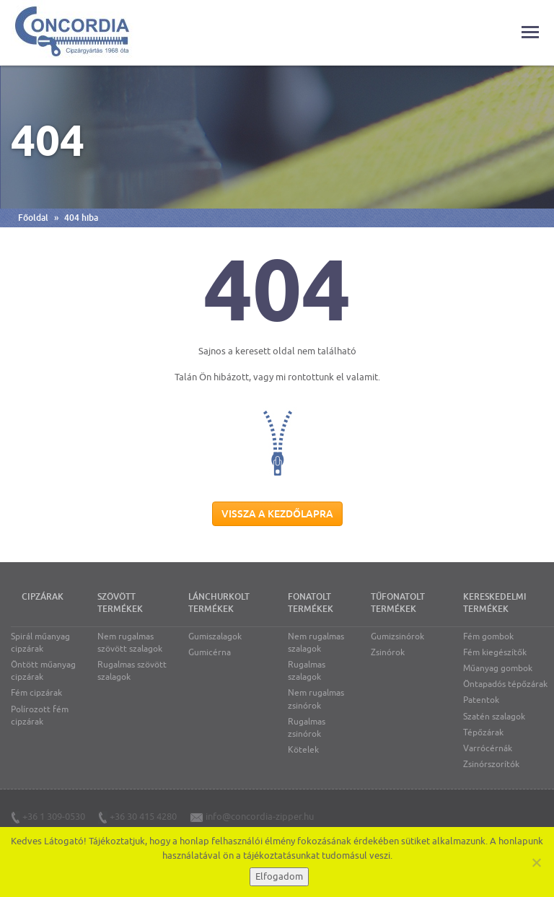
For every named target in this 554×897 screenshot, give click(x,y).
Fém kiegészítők (495, 652)
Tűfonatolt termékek (398, 603)
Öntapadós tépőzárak (505, 684)
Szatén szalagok (494, 716)
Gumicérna (209, 652)
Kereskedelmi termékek (495, 603)
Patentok (481, 700)
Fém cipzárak (36, 693)
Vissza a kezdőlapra (277, 513)
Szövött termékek (120, 603)
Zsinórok (388, 652)
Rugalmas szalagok (306, 671)
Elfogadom (279, 876)
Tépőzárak (483, 732)
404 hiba (81, 218)
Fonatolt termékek (310, 603)
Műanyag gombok (497, 668)
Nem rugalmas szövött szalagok (129, 643)
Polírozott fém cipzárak (40, 715)
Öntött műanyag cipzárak (43, 671)
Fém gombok (488, 636)
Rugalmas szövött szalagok (132, 671)
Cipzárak (42, 597)
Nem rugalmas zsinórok (316, 699)
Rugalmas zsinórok (306, 728)
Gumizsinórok (397, 636)
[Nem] (536, 862)
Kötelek (303, 750)
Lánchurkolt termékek (219, 603)
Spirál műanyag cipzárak (40, 643)
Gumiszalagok (215, 636)
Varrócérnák (487, 748)
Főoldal (33, 218)
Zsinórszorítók (491, 764)
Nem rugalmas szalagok (316, 643)
